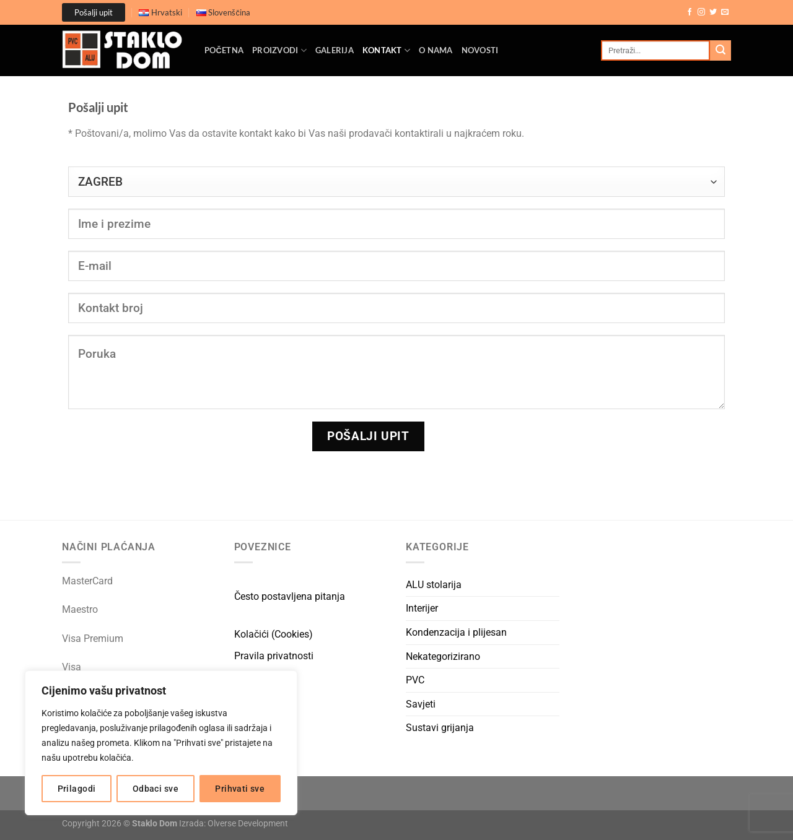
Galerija (334, 50)
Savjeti (421, 704)
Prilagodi (77, 789)
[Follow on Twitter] (713, 12)
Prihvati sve (240, 789)
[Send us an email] (725, 12)
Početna (223, 50)
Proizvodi (279, 50)
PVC (415, 680)
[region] (161, 742)
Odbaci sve (155, 789)
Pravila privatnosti (273, 656)
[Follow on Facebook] (689, 12)
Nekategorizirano (443, 656)
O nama (436, 50)
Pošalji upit (93, 12)
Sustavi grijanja (440, 728)
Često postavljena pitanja (289, 596)
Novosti (480, 50)
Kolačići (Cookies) (273, 634)
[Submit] (720, 50)
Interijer (422, 608)
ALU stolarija (434, 585)
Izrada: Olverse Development (233, 823)
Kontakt (386, 50)
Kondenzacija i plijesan (456, 632)
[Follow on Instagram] (701, 12)
